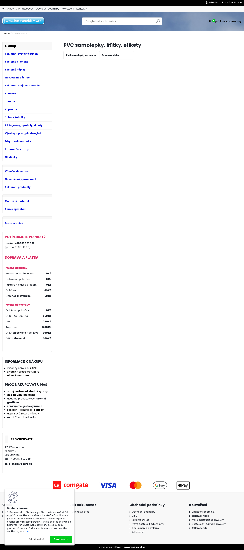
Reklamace (138, 532)
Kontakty (81, 8)
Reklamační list (200, 528)
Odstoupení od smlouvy (145, 528)
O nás (10, 8)
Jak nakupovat (24, 8)
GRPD (135, 515)
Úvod (7, 33)
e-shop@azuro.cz (20, 464)
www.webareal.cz (134, 547)
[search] (158, 22)
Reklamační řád (140, 519)
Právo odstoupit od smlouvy (148, 524)
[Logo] (23, 21)
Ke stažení (68, 8)
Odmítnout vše (37, 539)
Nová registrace (233, 2)
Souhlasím (61, 539)
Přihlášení (214, 2)
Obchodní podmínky (47, 8)
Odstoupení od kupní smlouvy (209, 524)
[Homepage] (3, 9)
